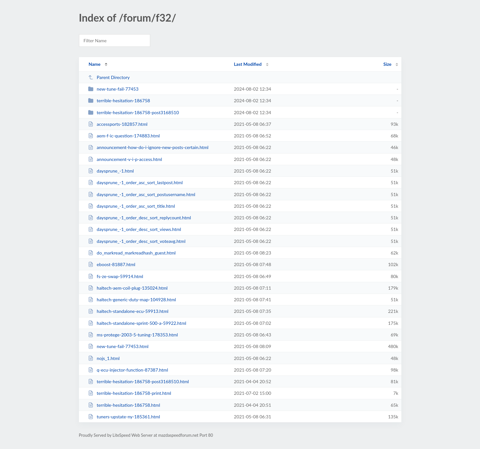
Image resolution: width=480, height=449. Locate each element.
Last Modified (248, 64)
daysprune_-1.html (111, 171)
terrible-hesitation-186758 (119, 100)
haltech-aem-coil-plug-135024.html (128, 288)
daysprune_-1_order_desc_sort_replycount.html (139, 217)
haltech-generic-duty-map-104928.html (132, 299)
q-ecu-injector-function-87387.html (128, 370)
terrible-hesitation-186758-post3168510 (133, 112)
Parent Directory (109, 77)
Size (387, 64)
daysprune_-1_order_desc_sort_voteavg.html (137, 241)
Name (95, 64)
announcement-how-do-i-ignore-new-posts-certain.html (148, 147)
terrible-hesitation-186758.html (124, 405)
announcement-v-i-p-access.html (125, 159)
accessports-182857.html (118, 124)
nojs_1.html (104, 358)
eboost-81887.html (111, 264)
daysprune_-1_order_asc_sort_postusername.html (141, 194)
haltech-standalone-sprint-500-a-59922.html (137, 323)
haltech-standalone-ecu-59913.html (128, 311)
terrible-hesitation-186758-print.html (129, 393)
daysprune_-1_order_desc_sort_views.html (134, 229)
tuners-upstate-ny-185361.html (124, 416)
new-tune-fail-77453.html (118, 346)
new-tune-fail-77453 (113, 89)
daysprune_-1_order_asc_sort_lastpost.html (135, 182)
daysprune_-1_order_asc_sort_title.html (131, 206)
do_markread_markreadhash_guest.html (132, 252)
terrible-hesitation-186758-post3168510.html (138, 381)
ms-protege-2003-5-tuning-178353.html (133, 334)
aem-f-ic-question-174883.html (124, 135)
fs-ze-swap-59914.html (115, 276)
